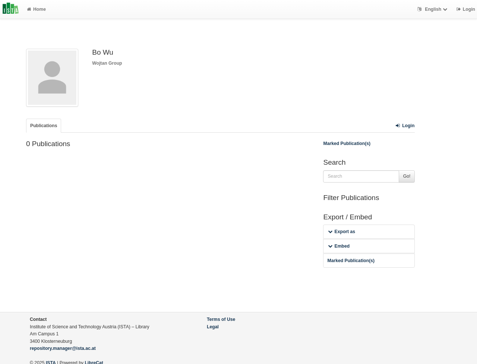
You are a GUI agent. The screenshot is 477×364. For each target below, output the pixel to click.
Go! (407, 176)
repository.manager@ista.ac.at (63, 348)
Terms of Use (221, 319)
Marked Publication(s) (346, 143)
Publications (43, 125)
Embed (339, 246)
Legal (213, 326)
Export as (341, 231)
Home (36, 9)
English (433, 9)
